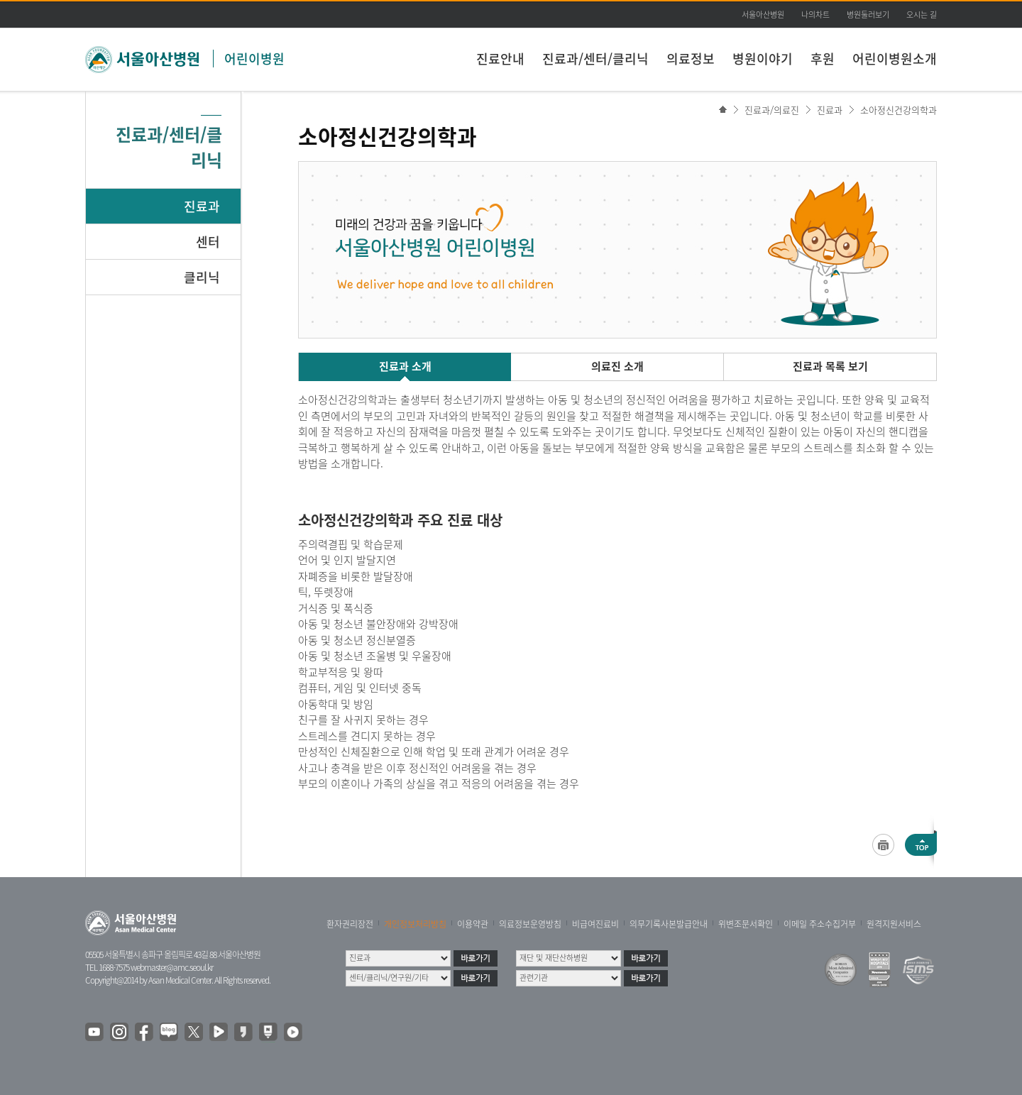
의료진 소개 (617, 366)
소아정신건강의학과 (898, 109)
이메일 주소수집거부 (820, 924)
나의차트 (815, 15)
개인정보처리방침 (415, 924)
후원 (823, 58)
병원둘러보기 (868, 15)
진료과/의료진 (771, 109)
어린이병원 (254, 58)
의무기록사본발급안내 (669, 924)
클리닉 (202, 277)
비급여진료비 (595, 924)
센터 (208, 241)
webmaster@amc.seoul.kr (172, 967)
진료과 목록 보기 (830, 366)
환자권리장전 (349, 924)
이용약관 (472, 924)
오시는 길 (921, 15)
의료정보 (690, 58)
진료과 (202, 206)
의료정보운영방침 (530, 924)
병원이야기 (762, 58)
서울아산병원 (763, 15)
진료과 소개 (405, 366)
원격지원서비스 (894, 924)
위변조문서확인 (745, 924)
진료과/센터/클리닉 (595, 58)
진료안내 (500, 58)
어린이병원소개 (894, 58)
